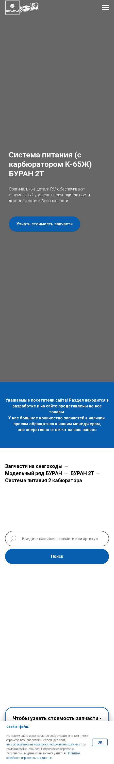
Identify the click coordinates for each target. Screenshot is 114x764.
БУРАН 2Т (82, 473)
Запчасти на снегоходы (33, 466)
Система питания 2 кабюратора (43, 480)
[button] (44, 224)
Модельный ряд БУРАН (33, 473)
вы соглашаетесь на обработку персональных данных (43, 744)
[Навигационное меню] (105, 7)
